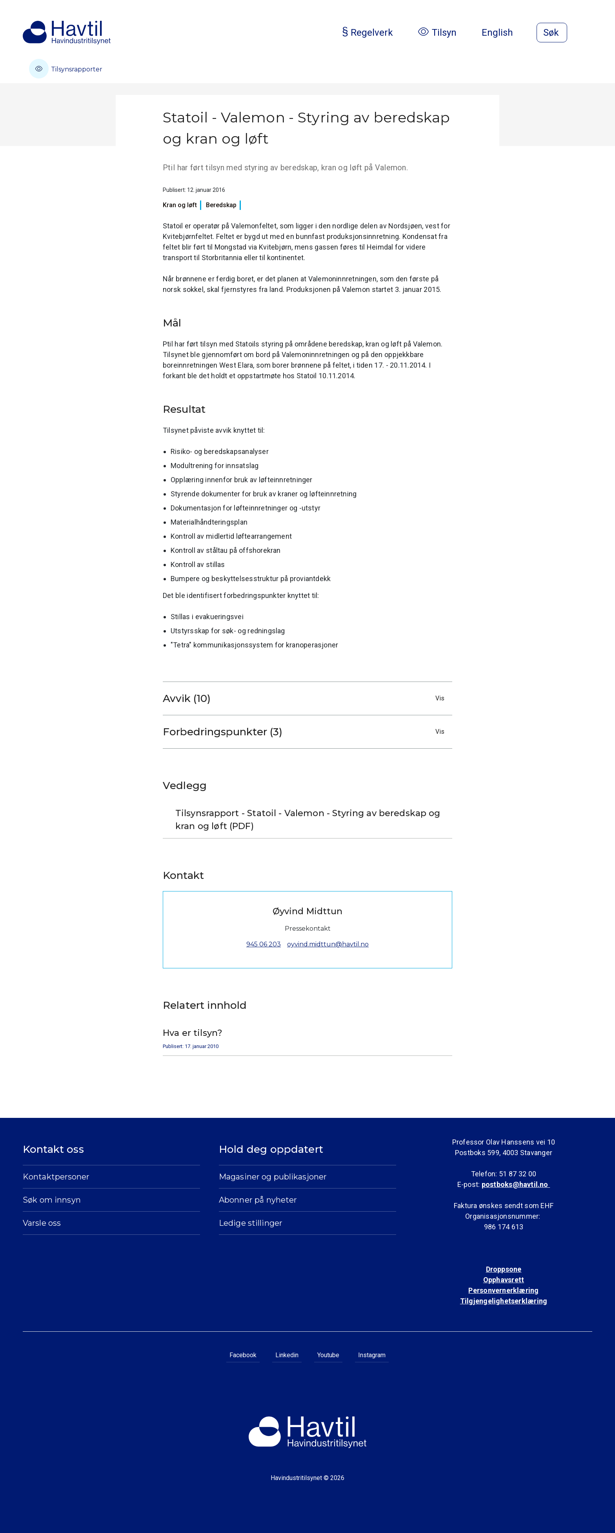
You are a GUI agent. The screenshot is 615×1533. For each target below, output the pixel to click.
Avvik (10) (305, 698)
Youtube (328, 1355)
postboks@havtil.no (516, 1184)
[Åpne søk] (552, 32)
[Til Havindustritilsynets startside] (67, 32)
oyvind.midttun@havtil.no (328, 944)
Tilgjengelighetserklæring (503, 1301)
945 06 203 (263, 944)
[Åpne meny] (587, 33)
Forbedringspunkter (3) (305, 731)
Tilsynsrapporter (65, 68)
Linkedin (286, 1355)
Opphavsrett (503, 1280)
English (504, 33)
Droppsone (504, 1269)
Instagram (372, 1355)
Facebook (243, 1355)
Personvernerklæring (503, 1290)
